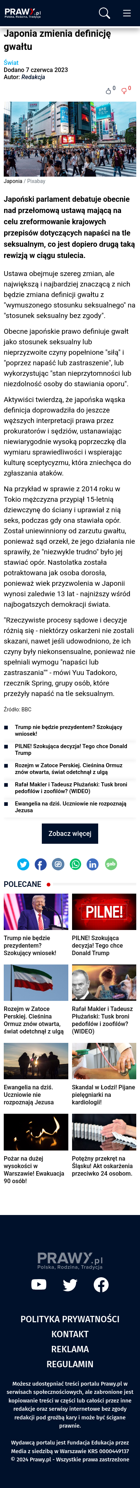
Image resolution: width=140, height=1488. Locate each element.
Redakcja (33, 77)
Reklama (70, 1349)
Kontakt (70, 1334)
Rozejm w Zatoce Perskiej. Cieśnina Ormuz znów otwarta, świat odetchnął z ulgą (68, 769)
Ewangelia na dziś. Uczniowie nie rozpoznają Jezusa (71, 807)
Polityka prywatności (70, 1319)
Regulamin (69, 1364)
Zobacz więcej (70, 833)
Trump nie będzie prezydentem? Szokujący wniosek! (68, 730)
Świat (11, 62)
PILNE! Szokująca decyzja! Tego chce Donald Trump (71, 749)
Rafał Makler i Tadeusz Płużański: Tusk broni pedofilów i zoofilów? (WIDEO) (71, 788)
